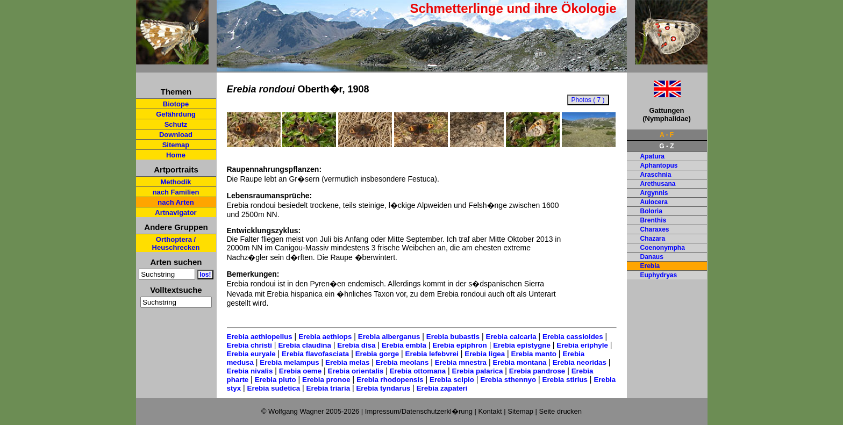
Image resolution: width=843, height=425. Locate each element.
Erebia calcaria (511, 337)
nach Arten (176, 202)
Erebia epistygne (522, 345)
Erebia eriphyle (582, 345)
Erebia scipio (452, 380)
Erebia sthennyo (508, 380)
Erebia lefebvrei (432, 354)
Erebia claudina (304, 345)
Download (175, 135)
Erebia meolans (402, 362)
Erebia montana (519, 362)
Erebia (650, 266)
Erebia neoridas (579, 362)
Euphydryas (658, 275)
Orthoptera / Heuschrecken (176, 243)
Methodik (175, 182)
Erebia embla (404, 345)
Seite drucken (560, 411)
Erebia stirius (565, 380)
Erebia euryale (251, 354)
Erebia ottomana (418, 371)
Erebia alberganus (389, 337)
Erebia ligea (485, 354)
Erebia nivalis (250, 371)
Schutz (176, 124)
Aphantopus (659, 165)
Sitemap (176, 145)
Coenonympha (662, 247)
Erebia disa (356, 345)
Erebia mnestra (461, 362)
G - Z (666, 146)
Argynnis (654, 193)
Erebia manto (533, 354)
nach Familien (176, 192)
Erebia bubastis (453, 337)
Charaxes (654, 229)
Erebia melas (347, 362)
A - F (667, 135)
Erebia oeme (300, 371)
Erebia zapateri (442, 388)
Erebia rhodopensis (389, 380)
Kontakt (490, 411)
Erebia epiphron (459, 345)
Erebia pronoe (326, 380)
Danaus (651, 257)
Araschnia (655, 174)
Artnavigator (175, 212)
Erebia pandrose (537, 371)
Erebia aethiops (325, 337)
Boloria (651, 211)
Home (175, 155)
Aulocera (654, 202)
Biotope (176, 104)
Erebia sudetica (274, 388)
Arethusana (658, 184)
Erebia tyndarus (383, 388)
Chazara (653, 238)
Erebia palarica (477, 371)
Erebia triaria (328, 388)
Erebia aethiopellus (259, 337)
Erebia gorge (377, 354)
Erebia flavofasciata (315, 354)
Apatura (652, 156)
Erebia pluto (275, 380)
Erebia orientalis (356, 371)
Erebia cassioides (572, 337)
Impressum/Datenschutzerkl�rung (419, 411)
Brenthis (653, 220)
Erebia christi (249, 345)
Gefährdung (176, 114)
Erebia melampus (289, 362)
